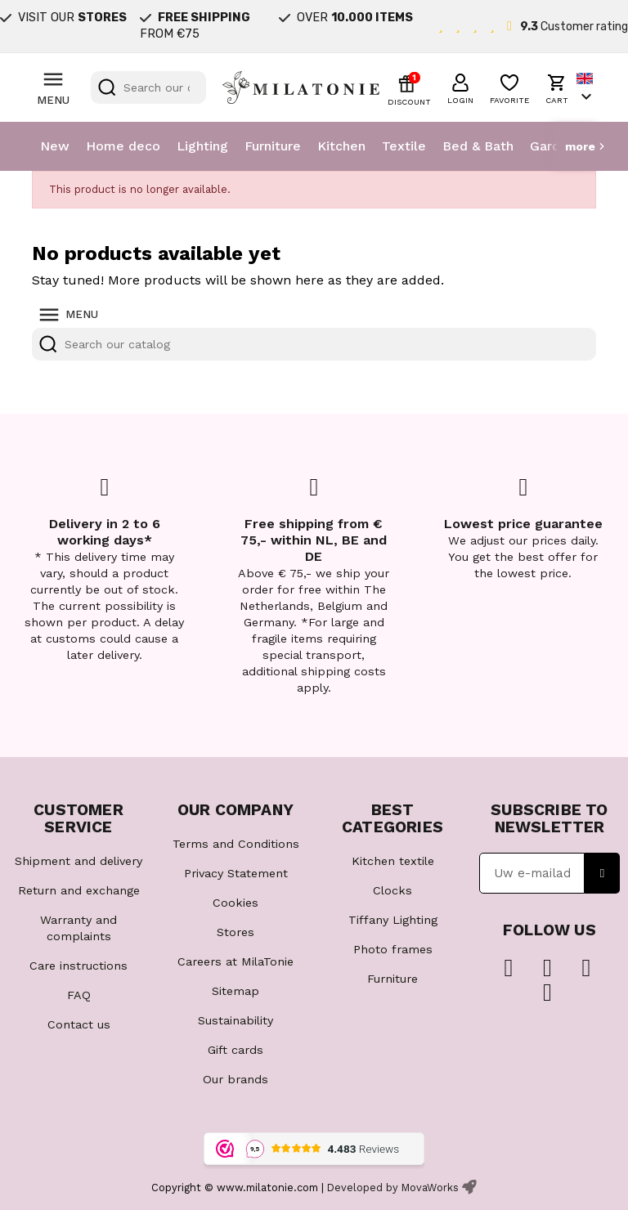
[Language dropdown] (586, 87)
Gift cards (235, 1049)
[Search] (148, 87)
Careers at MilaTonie (235, 961)
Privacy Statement (236, 873)
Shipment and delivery (78, 860)
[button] (460, 87)
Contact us (78, 1024)
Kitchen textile (393, 860)
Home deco (123, 146)
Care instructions (78, 965)
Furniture (272, 146)
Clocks (392, 890)
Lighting (202, 146)
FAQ (79, 995)
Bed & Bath (478, 146)
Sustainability (235, 1020)
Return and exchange (79, 890)
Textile (404, 146)
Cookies (235, 902)
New (55, 146)
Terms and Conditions (236, 843)
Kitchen (341, 146)
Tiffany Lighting (392, 919)
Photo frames (393, 949)
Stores (235, 932)
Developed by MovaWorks (393, 1187)
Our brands (235, 1079)
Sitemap (235, 990)
